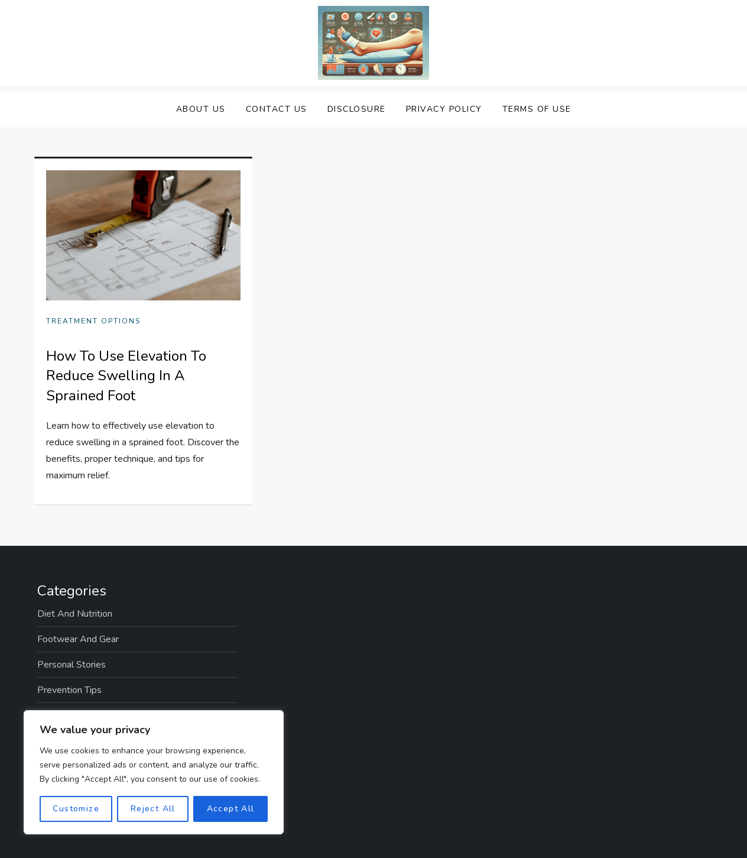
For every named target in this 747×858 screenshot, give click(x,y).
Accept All (231, 808)
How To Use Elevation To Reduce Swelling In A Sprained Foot (126, 376)
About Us (201, 109)
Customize (76, 808)
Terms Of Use (536, 109)
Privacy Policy (444, 109)
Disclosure (356, 109)
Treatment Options (93, 321)
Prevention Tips (69, 690)
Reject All (153, 808)
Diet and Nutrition (74, 613)
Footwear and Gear (78, 639)
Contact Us (276, 109)
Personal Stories (71, 664)
